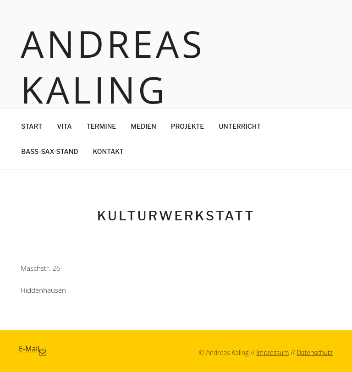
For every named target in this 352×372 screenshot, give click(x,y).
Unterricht (240, 126)
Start (31, 126)
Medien (143, 126)
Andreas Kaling (113, 66)
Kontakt (108, 151)
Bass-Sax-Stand (49, 151)
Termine (101, 126)
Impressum (272, 352)
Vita (64, 126)
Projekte (187, 126)
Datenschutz (315, 352)
